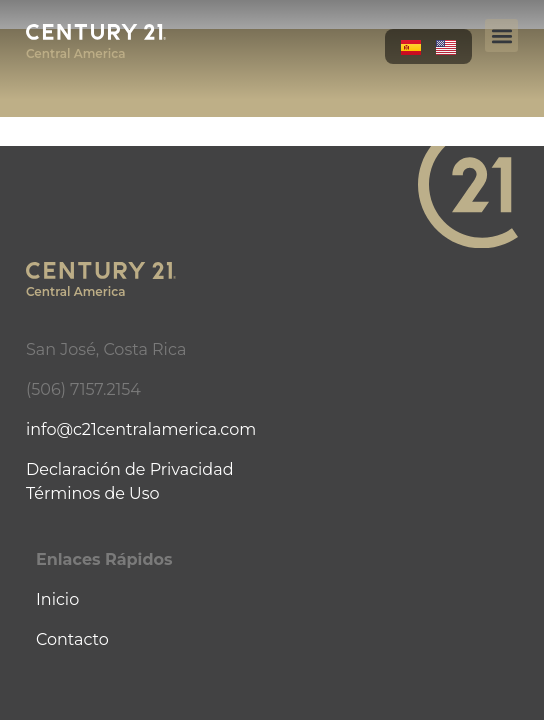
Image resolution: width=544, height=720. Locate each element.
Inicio (57, 599)
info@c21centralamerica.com (141, 429)
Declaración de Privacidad (130, 469)
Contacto (72, 639)
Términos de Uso (93, 493)
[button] (501, 35)
